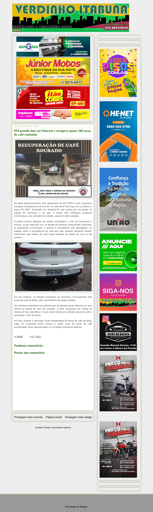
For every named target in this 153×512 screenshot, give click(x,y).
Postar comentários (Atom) (57, 427)
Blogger (83, 506)
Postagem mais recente (28, 417)
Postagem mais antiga (78, 417)
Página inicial (54, 417)
